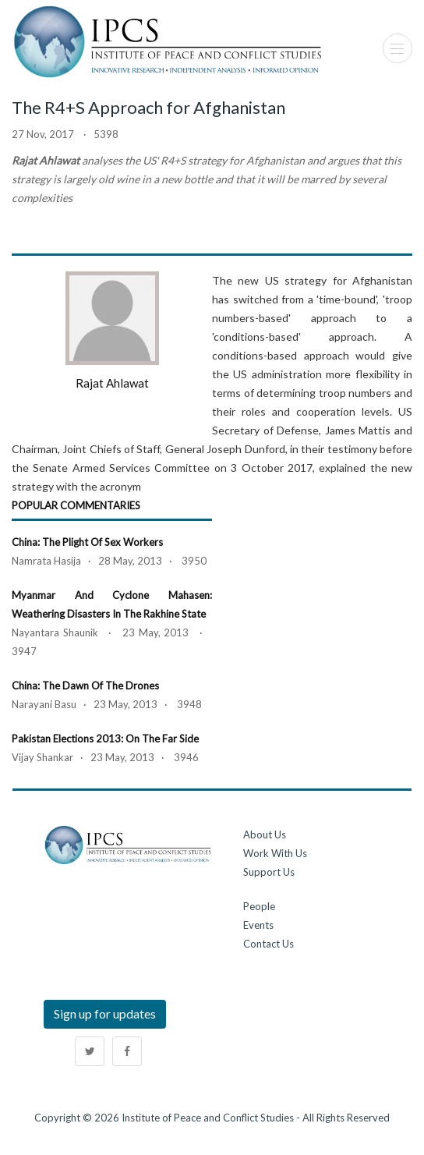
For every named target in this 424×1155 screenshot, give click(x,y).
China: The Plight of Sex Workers (87, 542)
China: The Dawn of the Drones (85, 685)
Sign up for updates (105, 1013)
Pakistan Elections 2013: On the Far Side (105, 738)
